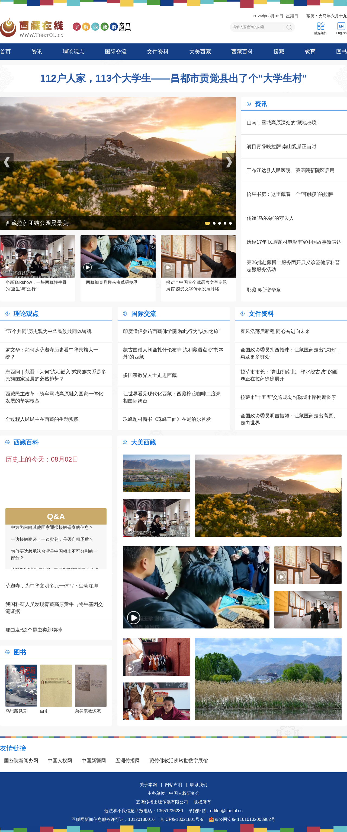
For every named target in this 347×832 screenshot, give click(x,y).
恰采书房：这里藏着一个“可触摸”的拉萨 (290, 194)
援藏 (279, 52)
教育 (310, 52)
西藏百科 (242, 52)
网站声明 (173, 784)
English (341, 33)
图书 (341, 52)
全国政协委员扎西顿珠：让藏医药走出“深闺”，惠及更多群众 (290, 353)
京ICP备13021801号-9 (181, 819)
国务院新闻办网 (21, 760)
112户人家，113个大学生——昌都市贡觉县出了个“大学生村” (173, 78)
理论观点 (73, 52)
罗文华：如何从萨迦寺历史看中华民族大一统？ (51, 353)
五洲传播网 (127, 760)
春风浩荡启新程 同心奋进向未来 (275, 331)
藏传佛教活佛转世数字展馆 (178, 760)
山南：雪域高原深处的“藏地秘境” (282, 122)
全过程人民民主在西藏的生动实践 (42, 419)
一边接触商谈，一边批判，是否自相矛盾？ (52, 543)
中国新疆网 (94, 760)
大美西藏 (200, 52)
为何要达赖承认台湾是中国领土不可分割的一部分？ (54, 558)
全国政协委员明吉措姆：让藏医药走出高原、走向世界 (289, 419)
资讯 (36, 52)
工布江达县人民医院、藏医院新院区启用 (291, 170)
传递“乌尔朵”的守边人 (270, 218)
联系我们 (198, 784)
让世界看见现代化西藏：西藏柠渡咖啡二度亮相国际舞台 (172, 397)
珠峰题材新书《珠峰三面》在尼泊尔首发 (167, 419)
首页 (5, 52)
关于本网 (148, 784)
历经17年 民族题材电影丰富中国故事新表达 (294, 242)
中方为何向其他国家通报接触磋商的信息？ (52, 531)
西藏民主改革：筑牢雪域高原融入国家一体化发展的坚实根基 (54, 397)
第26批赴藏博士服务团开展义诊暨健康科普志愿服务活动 (293, 266)
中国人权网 (60, 760)
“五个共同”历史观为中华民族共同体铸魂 (48, 331)
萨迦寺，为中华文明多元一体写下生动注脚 (51, 586)
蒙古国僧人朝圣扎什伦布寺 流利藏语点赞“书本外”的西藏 (173, 353)
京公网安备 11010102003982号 (242, 819)
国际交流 (116, 52)
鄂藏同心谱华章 (264, 290)
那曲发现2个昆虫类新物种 (33, 630)
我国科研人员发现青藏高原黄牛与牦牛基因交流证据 (54, 608)
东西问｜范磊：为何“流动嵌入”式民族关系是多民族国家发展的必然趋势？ (55, 375)
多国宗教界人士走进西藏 (150, 375)
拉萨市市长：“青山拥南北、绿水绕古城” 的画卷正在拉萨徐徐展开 (289, 375)
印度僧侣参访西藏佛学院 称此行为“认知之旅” (171, 331)
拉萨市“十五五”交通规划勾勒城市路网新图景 (288, 397)
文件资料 (158, 52)
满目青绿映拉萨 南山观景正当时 (281, 146)
